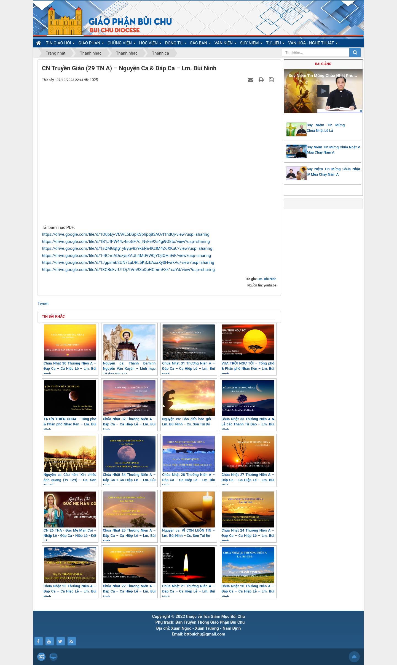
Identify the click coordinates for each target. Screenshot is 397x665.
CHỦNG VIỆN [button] (121, 44)
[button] (323, 91)
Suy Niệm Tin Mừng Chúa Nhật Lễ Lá (326, 128)
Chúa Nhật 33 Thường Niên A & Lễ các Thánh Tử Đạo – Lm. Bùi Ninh (247, 406)
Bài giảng (323, 64)
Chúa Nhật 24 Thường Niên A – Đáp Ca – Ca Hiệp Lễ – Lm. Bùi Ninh (247, 517)
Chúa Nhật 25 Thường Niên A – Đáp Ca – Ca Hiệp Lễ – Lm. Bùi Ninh (129, 517)
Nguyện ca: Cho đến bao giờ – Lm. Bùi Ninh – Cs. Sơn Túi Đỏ (188, 403)
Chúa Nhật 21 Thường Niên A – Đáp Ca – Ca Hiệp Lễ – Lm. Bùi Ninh (188, 573)
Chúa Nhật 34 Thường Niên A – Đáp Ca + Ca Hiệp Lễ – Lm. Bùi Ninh (129, 461)
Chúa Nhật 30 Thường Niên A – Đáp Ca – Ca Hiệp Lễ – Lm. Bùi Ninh (70, 350)
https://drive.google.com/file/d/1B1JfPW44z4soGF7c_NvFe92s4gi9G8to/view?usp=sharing (126, 241)
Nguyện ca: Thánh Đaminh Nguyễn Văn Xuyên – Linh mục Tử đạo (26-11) (129, 350)
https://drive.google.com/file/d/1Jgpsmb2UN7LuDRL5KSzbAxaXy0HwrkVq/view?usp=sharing (128, 262)
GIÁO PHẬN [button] (91, 44)
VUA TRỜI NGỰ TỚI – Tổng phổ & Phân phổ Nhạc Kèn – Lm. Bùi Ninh (247, 350)
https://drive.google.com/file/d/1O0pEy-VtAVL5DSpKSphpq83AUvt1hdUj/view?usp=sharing (125, 234)
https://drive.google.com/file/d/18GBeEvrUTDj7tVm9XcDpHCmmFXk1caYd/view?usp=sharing (128, 269)
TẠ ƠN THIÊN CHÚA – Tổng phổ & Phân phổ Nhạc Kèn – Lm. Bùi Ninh (70, 406)
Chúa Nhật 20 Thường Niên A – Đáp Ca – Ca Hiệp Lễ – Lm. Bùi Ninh (247, 573)
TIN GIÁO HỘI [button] (60, 44)
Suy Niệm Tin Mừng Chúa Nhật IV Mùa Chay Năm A (333, 171)
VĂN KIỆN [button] (225, 44)
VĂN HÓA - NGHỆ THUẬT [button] (312, 44)
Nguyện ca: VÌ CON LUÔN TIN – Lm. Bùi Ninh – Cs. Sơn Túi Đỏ (188, 514)
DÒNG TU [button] (175, 44)
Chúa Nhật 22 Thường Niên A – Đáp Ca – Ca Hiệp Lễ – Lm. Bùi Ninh (129, 573)
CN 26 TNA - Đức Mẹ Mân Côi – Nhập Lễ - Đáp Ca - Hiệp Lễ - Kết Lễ (70, 517)
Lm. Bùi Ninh (266, 279)
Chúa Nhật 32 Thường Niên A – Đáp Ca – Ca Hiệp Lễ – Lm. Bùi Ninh (129, 406)
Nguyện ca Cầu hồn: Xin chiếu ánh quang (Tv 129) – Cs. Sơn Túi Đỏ (70, 461)
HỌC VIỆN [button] (150, 44)
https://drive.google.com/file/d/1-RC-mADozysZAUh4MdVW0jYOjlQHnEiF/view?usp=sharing (126, 255)
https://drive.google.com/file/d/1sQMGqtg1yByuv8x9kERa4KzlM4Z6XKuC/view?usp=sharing (127, 248)
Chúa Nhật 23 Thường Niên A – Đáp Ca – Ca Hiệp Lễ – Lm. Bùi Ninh (70, 573)
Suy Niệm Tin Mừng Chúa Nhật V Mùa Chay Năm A (333, 150)
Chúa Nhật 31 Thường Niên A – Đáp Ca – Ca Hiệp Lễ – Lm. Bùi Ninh (188, 350)
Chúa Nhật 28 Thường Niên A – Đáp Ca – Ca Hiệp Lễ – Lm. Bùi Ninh (188, 461)
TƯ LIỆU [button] (275, 44)
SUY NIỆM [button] (251, 44)
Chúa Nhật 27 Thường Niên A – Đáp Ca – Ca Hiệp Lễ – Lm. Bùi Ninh (247, 461)
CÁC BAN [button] (200, 44)
